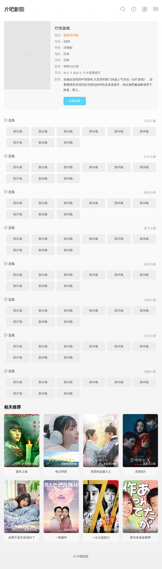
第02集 (43, 131)
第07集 (17, 142)
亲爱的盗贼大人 (100, 471)
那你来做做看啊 (140, 537)
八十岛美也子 (92, 72)
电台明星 (61, 471)
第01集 (17, 131)
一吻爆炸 (61, 537)
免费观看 (75, 101)
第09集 (68, 142)
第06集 (144, 131)
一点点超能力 (101, 537)
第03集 (68, 131)
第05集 (119, 131)
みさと (77, 72)
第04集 (93, 131)
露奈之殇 (22, 471)
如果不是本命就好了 (21, 537)
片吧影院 (14, 9)
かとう (67, 72)
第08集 (43, 142)
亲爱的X (140, 471)
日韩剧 (67, 47)
